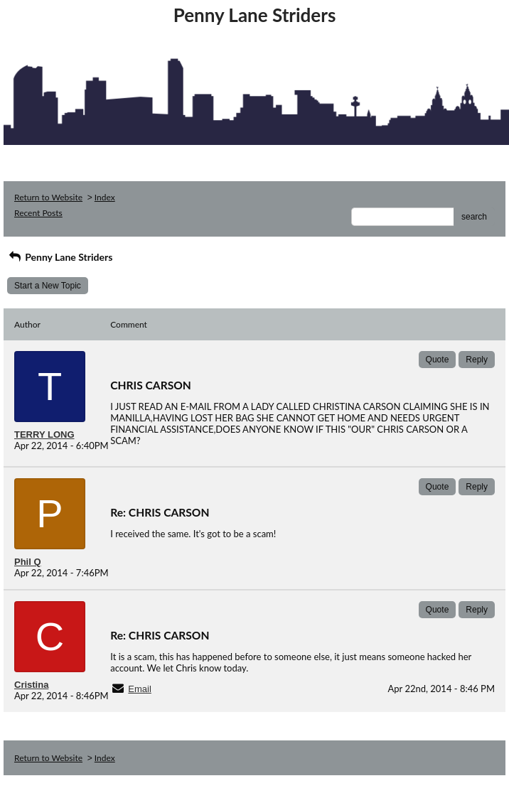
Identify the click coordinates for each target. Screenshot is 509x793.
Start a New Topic (47, 286)
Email (139, 689)
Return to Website (48, 197)
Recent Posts (38, 212)
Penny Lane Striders (59, 257)
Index (105, 197)
